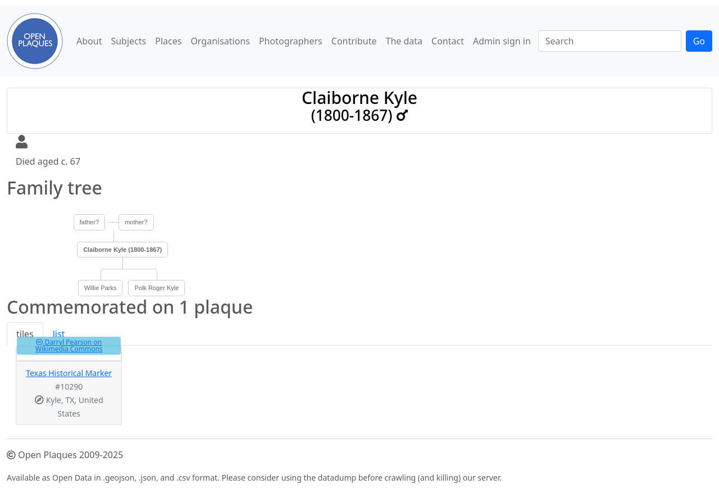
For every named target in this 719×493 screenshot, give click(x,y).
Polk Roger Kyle (156, 287)
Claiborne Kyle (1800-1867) (122, 249)
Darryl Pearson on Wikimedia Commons (69, 345)
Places (168, 41)
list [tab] (59, 334)
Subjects (128, 41)
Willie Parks (100, 287)
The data (404, 41)
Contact (447, 41)
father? (89, 222)
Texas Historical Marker (69, 373)
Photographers (290, 41)
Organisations (220, 41)
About (89, 41)
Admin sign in (502, 41)
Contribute (354, 41)
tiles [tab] (25, 334)
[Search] (609, 41)
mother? (136, 222)
